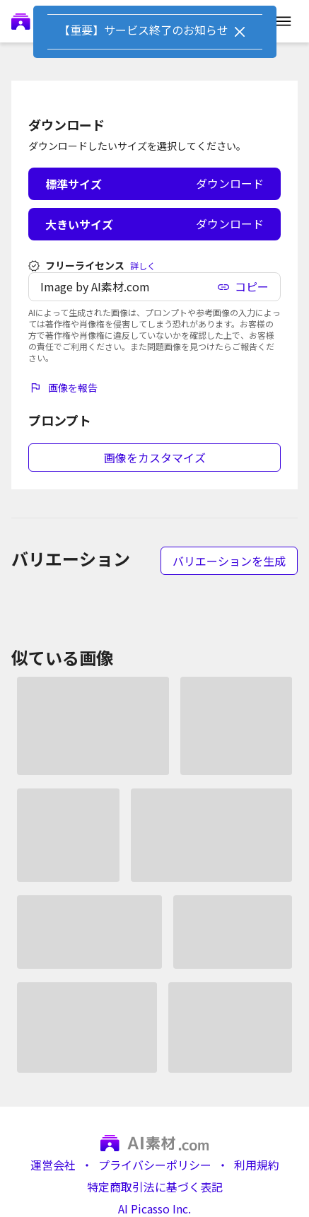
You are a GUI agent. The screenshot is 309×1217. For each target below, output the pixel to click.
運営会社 (53, 1165)
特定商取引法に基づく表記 (155, 1187)
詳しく (143, 266)
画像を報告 (63, 387)
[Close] (239, 32)
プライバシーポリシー (154, 1165)
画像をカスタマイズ (155, 457)
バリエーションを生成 (229, 560)
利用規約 (256, 1165)
